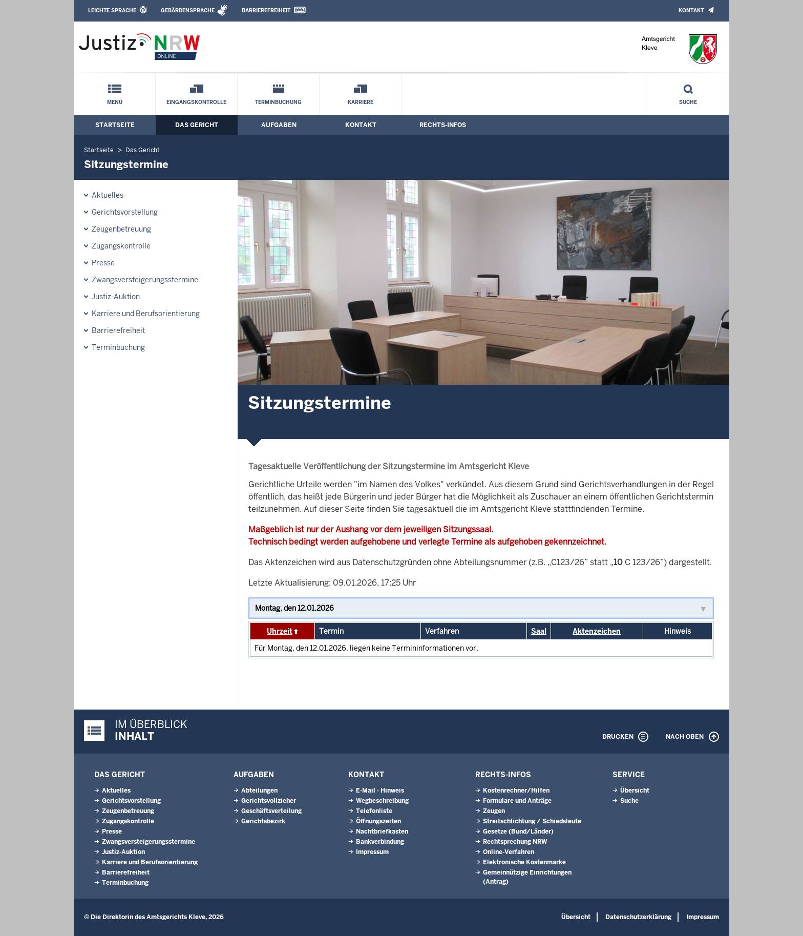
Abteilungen (259, 790)
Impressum (372, 852)
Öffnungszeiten (378, 821)
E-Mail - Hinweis (380, 790)
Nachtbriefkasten (382, 831)
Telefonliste (374, 811)
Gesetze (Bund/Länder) (518, 831)
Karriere (360, 102)
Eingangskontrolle (196, 102)
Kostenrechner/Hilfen (516, 790)
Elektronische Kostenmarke (524, 862)
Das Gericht (196, 125)
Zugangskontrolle (121, 246)
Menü (114, 102)
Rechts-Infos (442, 125)
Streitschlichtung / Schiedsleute (532, 821)
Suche (688, 102)
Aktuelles (107, 195)
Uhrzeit (279, 631)
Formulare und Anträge (517, 801)
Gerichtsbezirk (263, 821)
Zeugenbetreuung (121, 229)
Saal (538, 631)
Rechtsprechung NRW (515, 842)
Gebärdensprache (188, 10)
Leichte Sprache (112, 10)
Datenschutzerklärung (638, 917)
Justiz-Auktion (116, 296)
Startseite (115, 125)
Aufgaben (279, 125)
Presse (103, 262)
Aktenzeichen (597, 631)
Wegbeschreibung (382, 801)
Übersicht (634, 790)
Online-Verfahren (508, 852)
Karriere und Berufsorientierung (146, 313)
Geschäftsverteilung (271, 811)
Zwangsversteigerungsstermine (145, 279)
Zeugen (494, 811)
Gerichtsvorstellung (125, 212)
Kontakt (691, 10)
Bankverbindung (380, 842)
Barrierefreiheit (266, 10)
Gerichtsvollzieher (268, 801)
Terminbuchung (278, 102)
